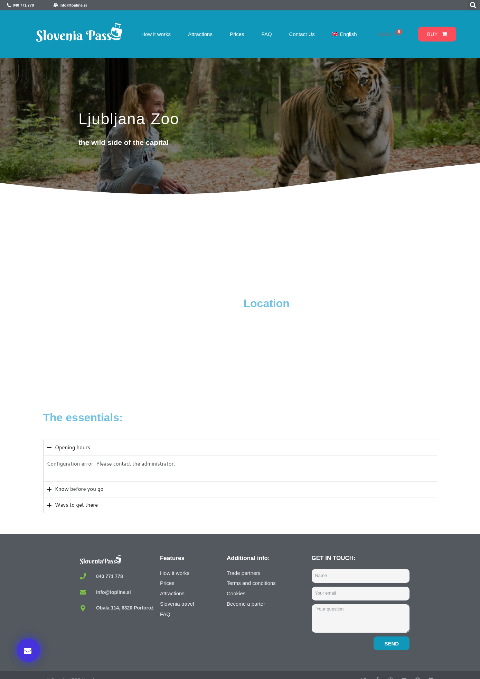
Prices (237, 34)
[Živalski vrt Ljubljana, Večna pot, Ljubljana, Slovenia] (142, 348)
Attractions (200, 34)
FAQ (267, 34)
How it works (156, 34)
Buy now (357, 608)
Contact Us (302, 34)
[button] (473, 5)
